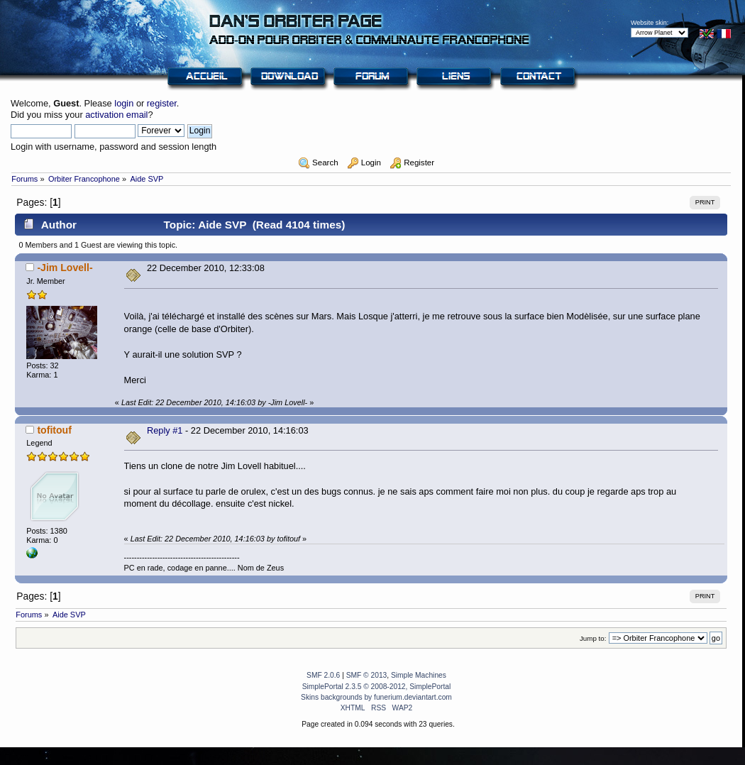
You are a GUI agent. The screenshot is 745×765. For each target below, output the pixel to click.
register (162, 103)
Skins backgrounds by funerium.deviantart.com (376, 697)
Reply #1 (165, 430)
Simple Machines (418, 675)
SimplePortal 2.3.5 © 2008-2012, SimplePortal (376, 686)
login (123, 103)
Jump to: (593, 638)
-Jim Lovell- (64, 267)
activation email (116, 114)
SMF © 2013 (366, 675)
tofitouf (54, 430)
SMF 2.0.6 (323, 675)
